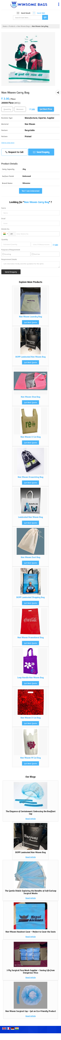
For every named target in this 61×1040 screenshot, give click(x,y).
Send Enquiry (41, 152)
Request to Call (14, 152)
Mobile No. (5, 229)
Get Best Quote (30, 322)
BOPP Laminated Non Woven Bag (30, 357)
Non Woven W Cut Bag (30, 757)
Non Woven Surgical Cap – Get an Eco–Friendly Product (30, 1011)
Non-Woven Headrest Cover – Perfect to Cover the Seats (31, 931)
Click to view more (7, 143)
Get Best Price (46, 109)
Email (3, 218)
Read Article (31, 818)
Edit (32, 109)
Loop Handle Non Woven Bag (30, 677)
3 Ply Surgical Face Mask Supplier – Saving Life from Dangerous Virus (31, 971)
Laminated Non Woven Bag (30, 517)
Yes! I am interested (30, 191)
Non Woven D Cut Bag (31, 717)
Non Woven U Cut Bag (31, 437)
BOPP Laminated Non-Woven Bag (30, 852)
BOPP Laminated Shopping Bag (30, 597)
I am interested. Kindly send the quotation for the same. (30, 264)
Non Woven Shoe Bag (30, 397)
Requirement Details (9, 259)
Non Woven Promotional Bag (30, 637)
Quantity (4, 239)
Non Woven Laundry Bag (30, 316)
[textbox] (20, 109)
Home (5, 26)
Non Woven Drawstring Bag (30, 477)
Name (3, 208)
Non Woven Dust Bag (30, 557)
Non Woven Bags (23, 26)
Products (12, 26)
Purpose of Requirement (10, 250)
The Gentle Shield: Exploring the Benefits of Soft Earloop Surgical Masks (30, 892)
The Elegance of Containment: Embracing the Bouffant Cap (30, 812)
